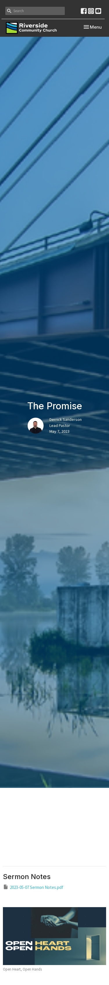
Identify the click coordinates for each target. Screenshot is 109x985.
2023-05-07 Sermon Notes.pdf (33, 887)
